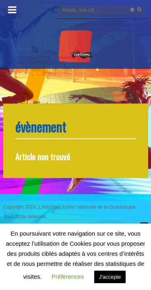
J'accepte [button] (110, 277)
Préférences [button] (68, 276)
